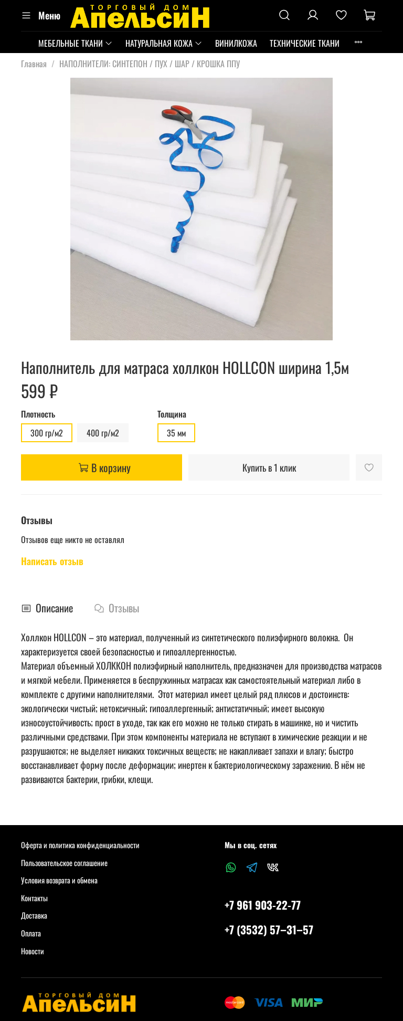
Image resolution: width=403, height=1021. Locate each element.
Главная (34, 63)
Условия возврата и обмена (59, 879)
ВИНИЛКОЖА (236, 43)
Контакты (34, 897)
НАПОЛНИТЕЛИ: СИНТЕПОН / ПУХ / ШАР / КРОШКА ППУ (149, 63)
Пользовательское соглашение (64, 862)
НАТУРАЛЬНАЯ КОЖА (164, 43)
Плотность (38, 414)
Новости (32, 950)
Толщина (171, 414)
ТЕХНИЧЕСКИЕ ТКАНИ (305, 43)
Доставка (34, 915)
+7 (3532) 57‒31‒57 (269, 929)
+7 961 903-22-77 (263, 905)
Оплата (31, 933)
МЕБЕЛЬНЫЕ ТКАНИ (75, 43)
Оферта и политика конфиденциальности (80, 844)
